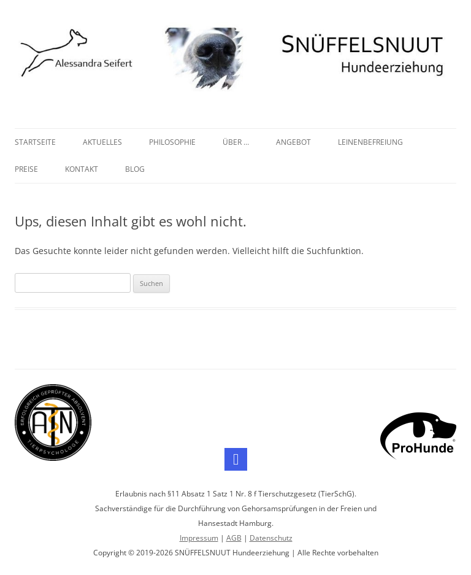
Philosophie (172, 142)
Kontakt (81, 169)
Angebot (293, 142)
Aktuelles (102, 142)
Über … (236, 142)
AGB (234, 538)
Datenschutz (271, 538)
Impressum (199, 538)
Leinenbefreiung (370, 142)
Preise (26, 169)
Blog (135, 169)
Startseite (35, 142)
